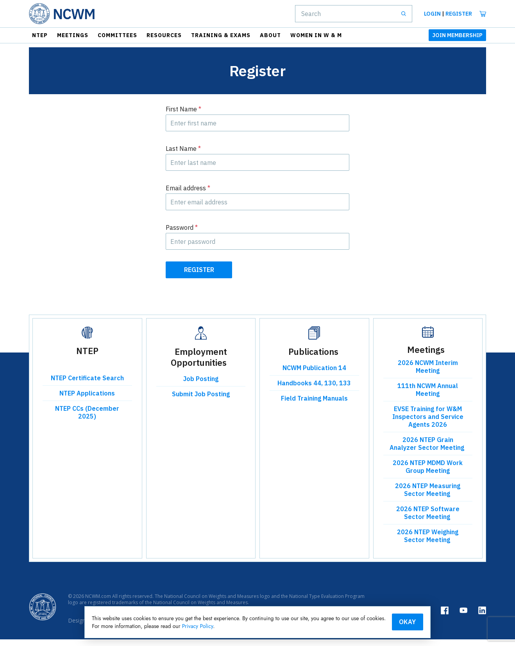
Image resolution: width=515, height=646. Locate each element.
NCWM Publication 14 (314, 375)
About (270, 35)
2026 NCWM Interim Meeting (428, 373)
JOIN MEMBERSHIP (457, 35)
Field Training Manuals (314, 405)
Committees (117, 35)
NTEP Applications (87, 400)
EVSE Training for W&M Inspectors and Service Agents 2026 (427, 423)
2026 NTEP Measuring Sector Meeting (427, 497)
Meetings (72, 35)
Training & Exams (220, 35)
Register (458, 13)
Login (432, 13)
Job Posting (200, 386)
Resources (164, 35)
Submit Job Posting (201, 401)
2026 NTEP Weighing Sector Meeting (427, 543)
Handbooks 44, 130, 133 (314, 390)
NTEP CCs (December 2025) (87, 419)
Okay (380, 621)
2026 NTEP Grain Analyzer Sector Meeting (428, 450)
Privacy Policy (291, 626)
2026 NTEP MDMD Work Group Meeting (428, 473)
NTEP (40, 35)
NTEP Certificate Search (87, 385)
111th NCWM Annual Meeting (427, 396)
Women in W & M (316, 35)
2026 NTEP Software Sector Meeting (428, 520)
